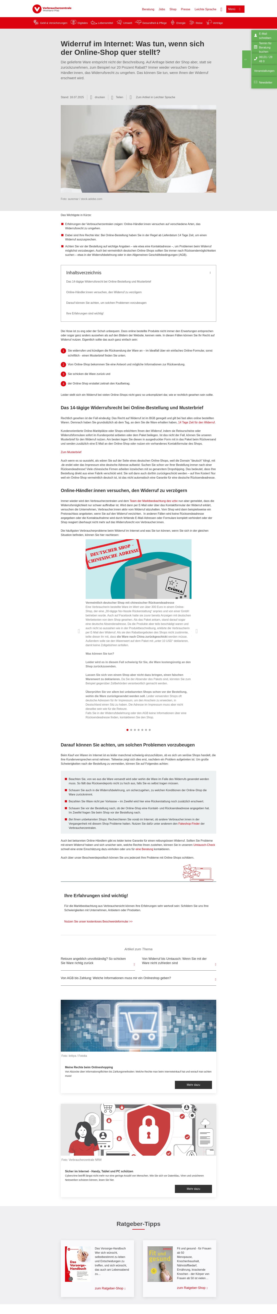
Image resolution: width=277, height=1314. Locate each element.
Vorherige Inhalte (79, 631)
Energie (180, 22)
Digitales (83, 22)
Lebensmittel (105, 22)
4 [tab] (139, 730)
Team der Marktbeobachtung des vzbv (154, 500)
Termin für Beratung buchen (265, 47)
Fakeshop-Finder (189, 823)
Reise (199, 22)
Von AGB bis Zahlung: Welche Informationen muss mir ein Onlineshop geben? (116, 978)
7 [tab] (150, 730)
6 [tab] (146, 730)
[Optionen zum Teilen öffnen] (117, 97)
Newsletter (265, 82)
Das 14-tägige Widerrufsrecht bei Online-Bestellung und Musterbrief (108, 281)
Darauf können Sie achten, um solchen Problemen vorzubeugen (106, 302)
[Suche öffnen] (221, 9)
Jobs (162, 9)
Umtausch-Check (204, 844)
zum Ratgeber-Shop (109, 1288)
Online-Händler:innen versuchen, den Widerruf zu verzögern (104, 292)
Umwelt (127, 22)
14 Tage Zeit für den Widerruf (196, 422)
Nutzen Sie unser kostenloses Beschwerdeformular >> (98, 921)
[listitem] (138, 631)
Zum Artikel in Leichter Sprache (155, 97)
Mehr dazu (193, 1084)
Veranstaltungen (264, 70)
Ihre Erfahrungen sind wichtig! (85, 313)
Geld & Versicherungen (53, 22)
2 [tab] (131, 730)
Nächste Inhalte (197, 631)
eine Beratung (144, 849)
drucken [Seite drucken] (100, 97)
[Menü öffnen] (235, 9)
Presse (185, 9)
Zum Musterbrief (71, 452)
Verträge (218, 22)
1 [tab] (127, 730)
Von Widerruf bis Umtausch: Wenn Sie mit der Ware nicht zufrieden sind (174, 961)
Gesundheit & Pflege (154, 22)
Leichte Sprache (205, 9)
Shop (172, 9)
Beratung (148, 9)
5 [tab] (142, 730)
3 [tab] (135, 730)
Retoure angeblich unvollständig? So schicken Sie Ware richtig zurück (93, 961)
